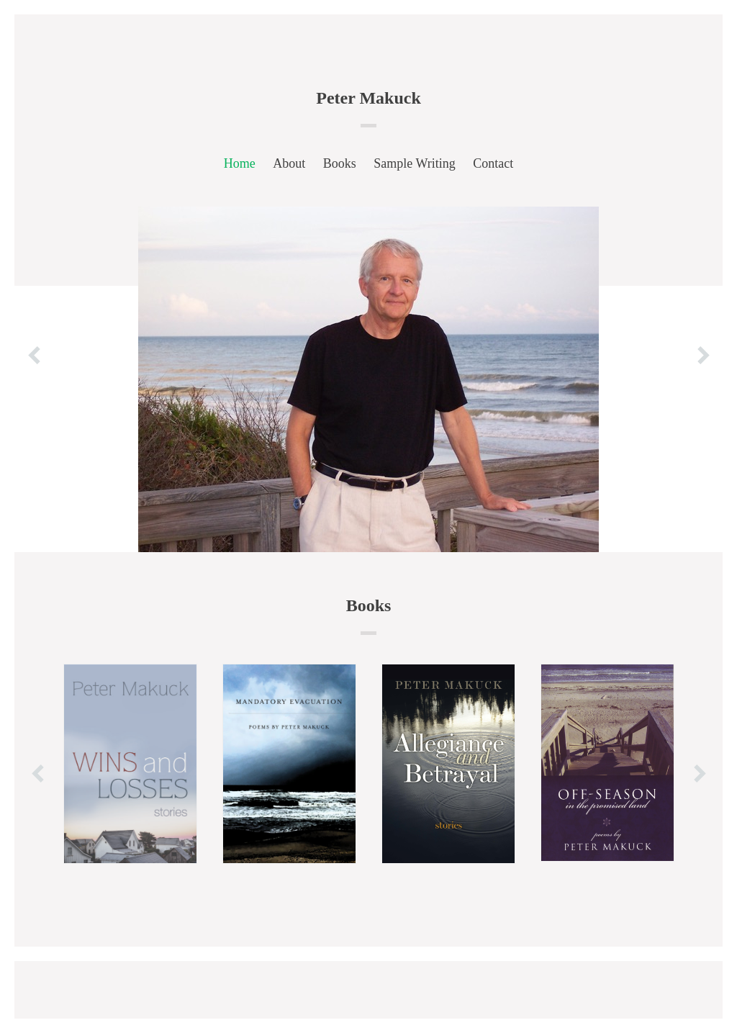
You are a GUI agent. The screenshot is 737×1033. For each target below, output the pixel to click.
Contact (493, 163)
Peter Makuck (368, 98)
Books (339, 163)
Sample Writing (414, 163)
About (289, 163)
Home (240, 163)
